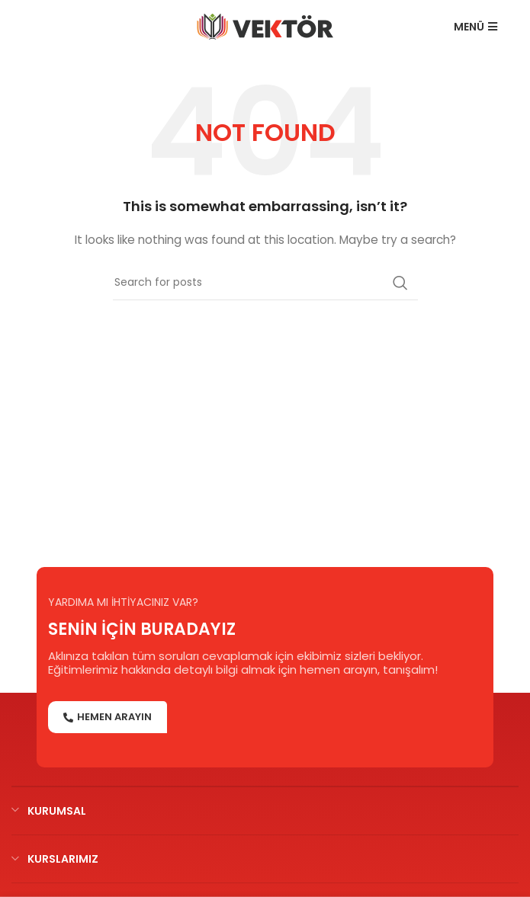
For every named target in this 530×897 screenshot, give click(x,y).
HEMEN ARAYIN (107, 717)
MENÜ (475, 26)
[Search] (265, 282)
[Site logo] (265, 26)
